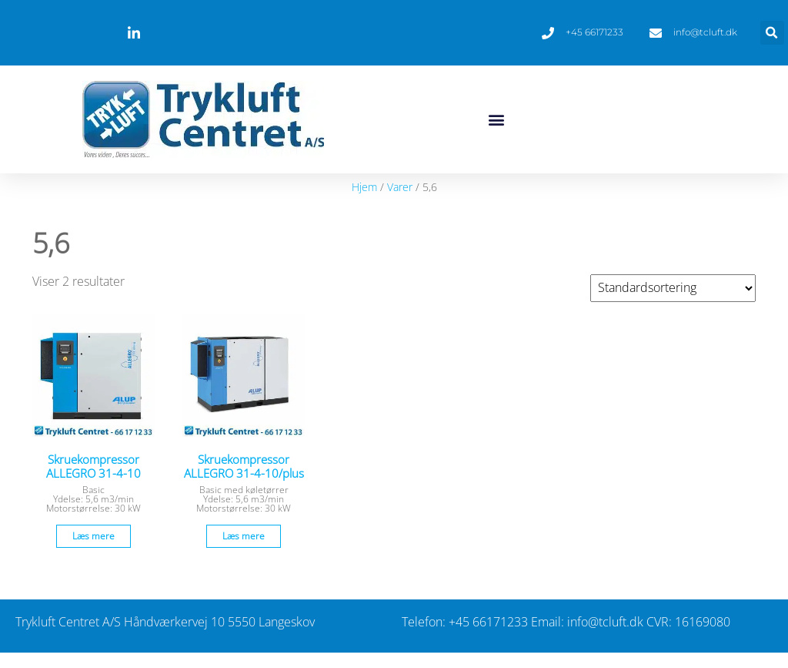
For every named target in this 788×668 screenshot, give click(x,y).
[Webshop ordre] (673, 288)
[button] (772, 33)
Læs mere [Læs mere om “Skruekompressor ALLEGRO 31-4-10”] (93, 535)
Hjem (364, 187)
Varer (399, 187)
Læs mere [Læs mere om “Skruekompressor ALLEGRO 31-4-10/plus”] (243, 535)
